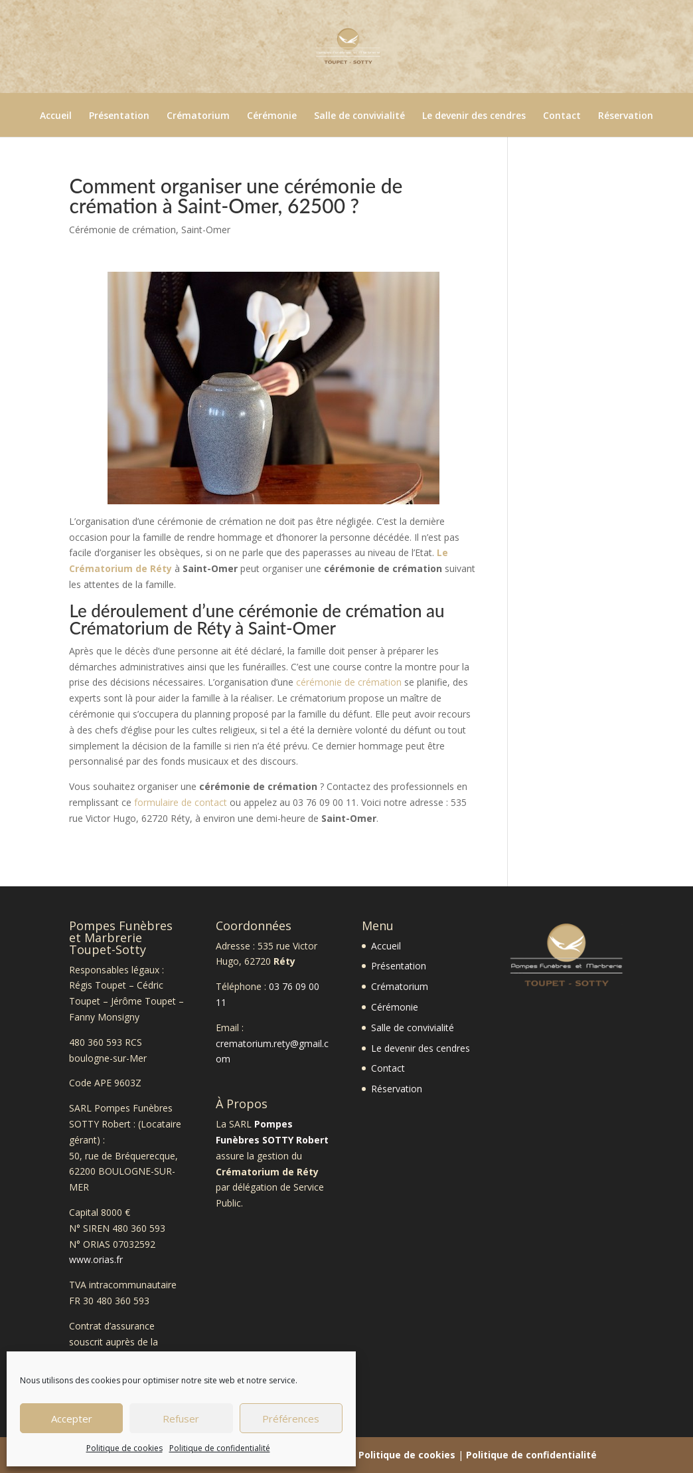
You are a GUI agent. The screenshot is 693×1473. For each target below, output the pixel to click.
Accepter (71, 1418)
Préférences (290, 1418)
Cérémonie (272, 116)
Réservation (625, 116)
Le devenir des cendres (474, 116)
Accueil (56, 116)
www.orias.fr (96, 1259)
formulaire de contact (180, 802)
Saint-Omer (205, 229)
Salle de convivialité (359, 116)
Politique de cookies (124, 1448)
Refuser (181, 1418)
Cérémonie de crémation (122, 229)
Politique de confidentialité (219, 1448)
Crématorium (198, 116)
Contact (562, 116)
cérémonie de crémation (349, 682)
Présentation (119, 116)
